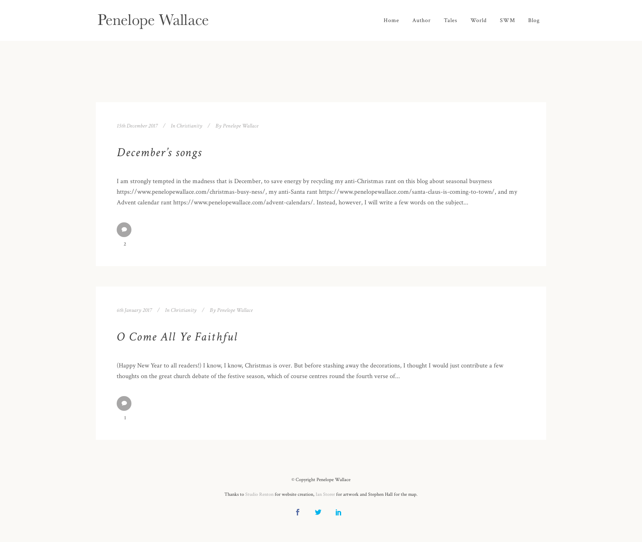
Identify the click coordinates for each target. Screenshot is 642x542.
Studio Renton (259, 494)
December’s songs (159, 153)
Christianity (189, 126)
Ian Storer (325, 494)
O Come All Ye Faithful (177, 337)
